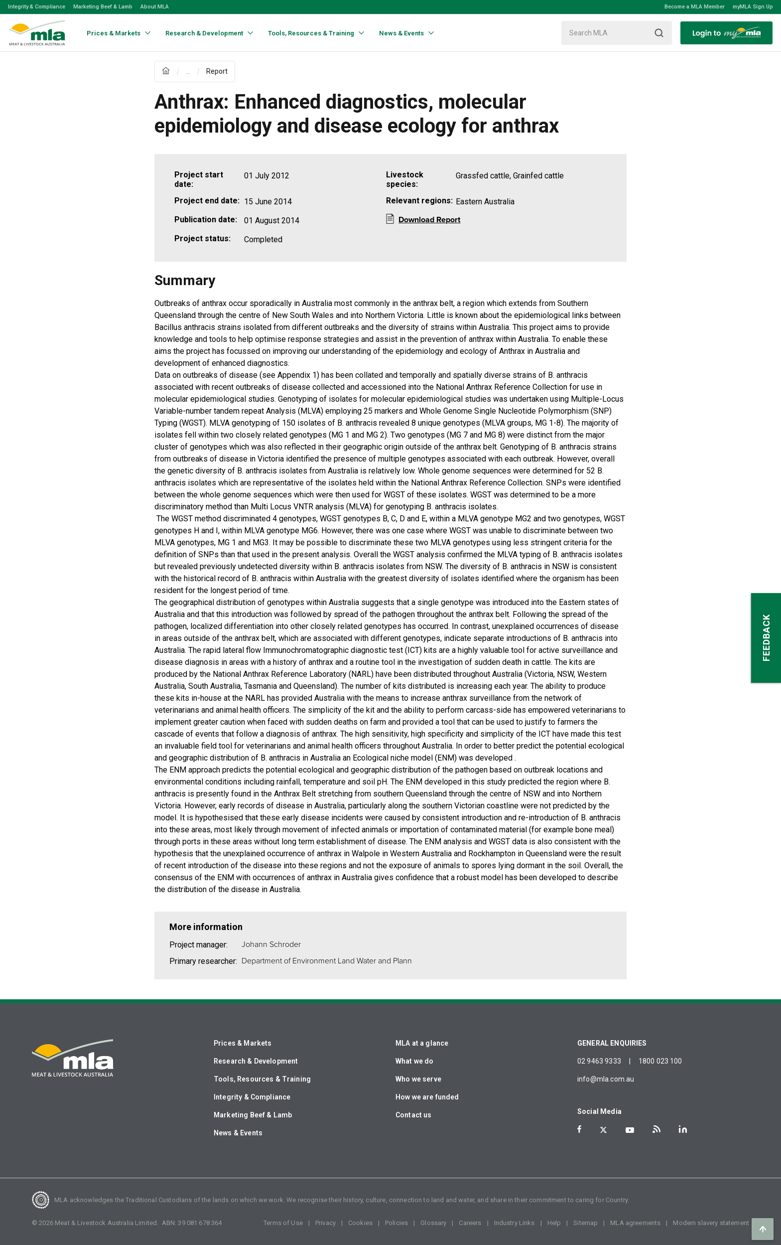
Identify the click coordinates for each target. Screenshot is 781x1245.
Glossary (433, 1223)
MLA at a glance (421, 1043)
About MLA (154, 6)
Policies (396, 1223)
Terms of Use (283, 1223)
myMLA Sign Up (753, 6)
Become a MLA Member (694, 6)
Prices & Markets (242, 1043)
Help (554, 1223)
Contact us (413, 1115)
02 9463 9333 (599, 1061)
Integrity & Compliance (36, 6)
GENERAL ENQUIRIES (612, 1043)
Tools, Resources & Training (262, 1079)
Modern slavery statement (711, 1223)
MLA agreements (635, 1223)
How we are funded (427, 1097)
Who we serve (418, 1079)
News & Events (238, 1133)
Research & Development (256, 1061)
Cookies (360, 1223)
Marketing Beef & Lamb (102, 6)
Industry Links (514, 1223)
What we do (414, 1061)
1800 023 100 (660, 1061)
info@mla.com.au (605, 1079)
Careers (470, 1223)
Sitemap (585, 1223)
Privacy (325, 1223)
